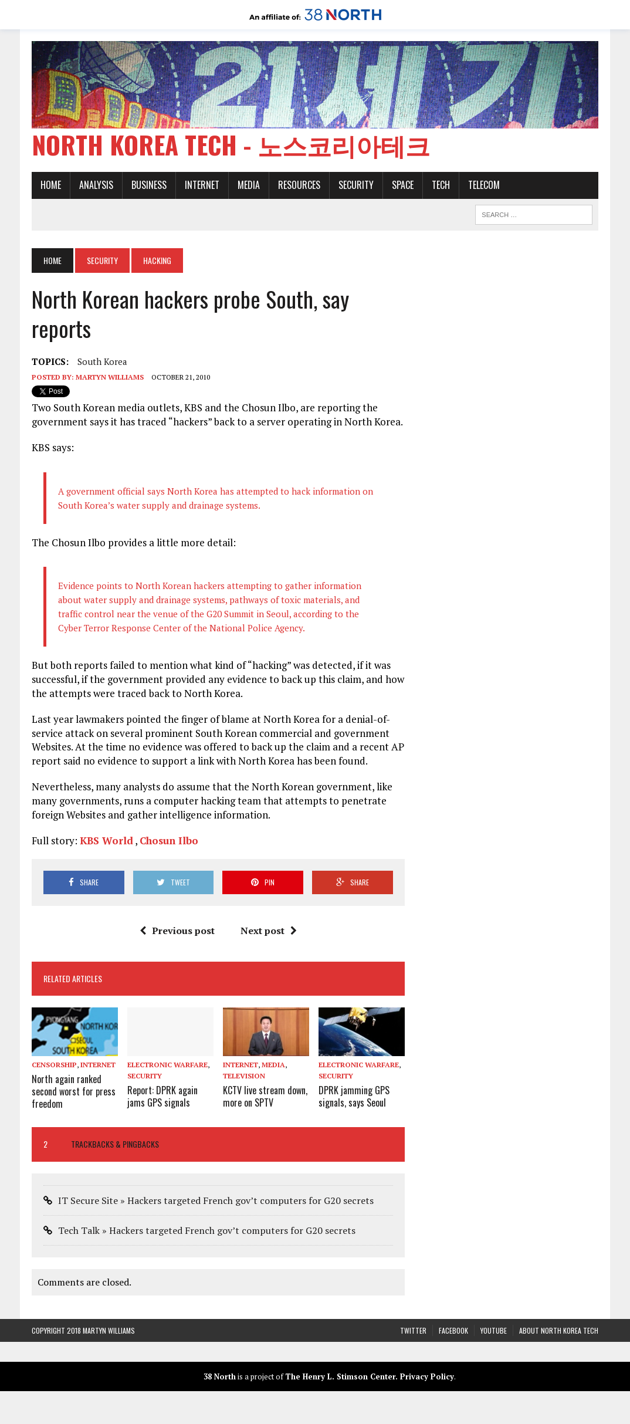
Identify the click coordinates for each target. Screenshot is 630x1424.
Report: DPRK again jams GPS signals (162, 1096)
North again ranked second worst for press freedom (74, 1091)
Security (356, 185)
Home (50, 185)
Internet (202, 185)
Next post (269, 930)
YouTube (493, 1330)
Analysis (96, 185)
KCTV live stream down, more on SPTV (265, 1096)
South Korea (102, 361)
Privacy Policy (427, 1376)
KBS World (106, 840)
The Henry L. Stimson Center (340, 1376)
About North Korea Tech (558, 1330)
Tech (441, 185)
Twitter (413, 1330)
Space (403, 185)
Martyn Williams (110, 377)
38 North (220, 1376)
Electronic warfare (167, 1064)
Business (149, 185)
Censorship (54, 1064)
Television (244, 1075)
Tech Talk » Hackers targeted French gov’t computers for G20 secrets (206, 1230)
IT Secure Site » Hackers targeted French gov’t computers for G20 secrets (216, 1200)
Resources (299, 185)
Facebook (453, 1330)
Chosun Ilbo (169, 840)
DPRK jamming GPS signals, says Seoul (354, 1096)
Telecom (484, 185)
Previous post (177, 930)
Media (249, 185)
